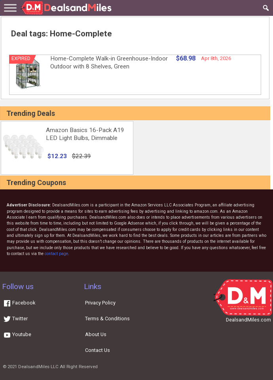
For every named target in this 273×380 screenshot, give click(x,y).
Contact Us (97, 350)
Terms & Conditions (107, 318)
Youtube (17, 334)
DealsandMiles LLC (38, 366)
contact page (56, 253)
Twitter (15, 318)
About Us (95, 334)
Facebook (19, 303)
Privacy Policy (100, 303)
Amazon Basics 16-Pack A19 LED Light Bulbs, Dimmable (85, 134)
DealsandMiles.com (248, 320)
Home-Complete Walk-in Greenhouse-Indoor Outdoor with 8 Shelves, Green (109, 62)
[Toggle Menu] (10, 7)
